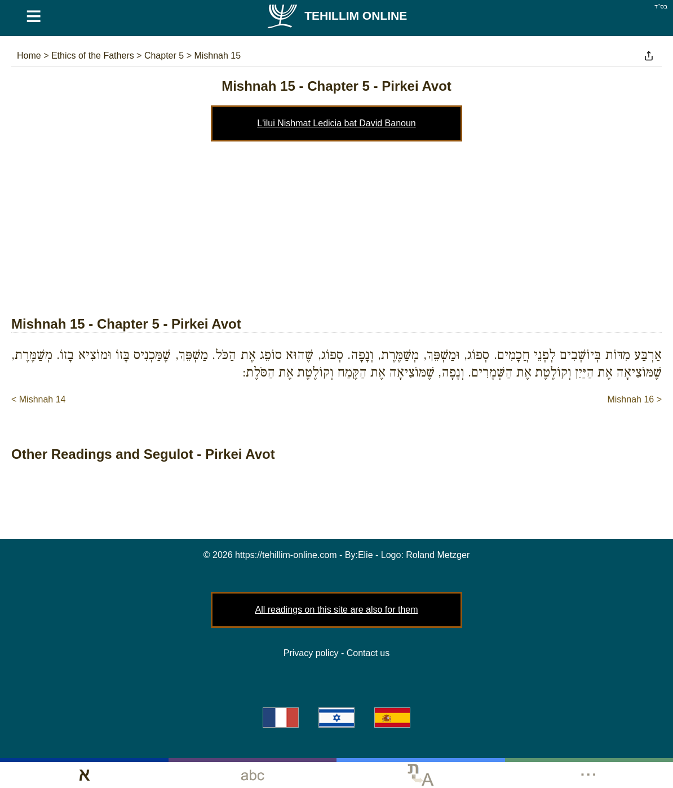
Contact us (368, 653)
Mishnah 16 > (634, 399)
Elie (365, 555)
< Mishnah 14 (38, 399)
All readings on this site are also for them (336, 609)
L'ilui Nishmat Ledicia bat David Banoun (336, 123)
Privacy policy (311, 653)
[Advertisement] (336, 226)
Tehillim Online (336, 15)
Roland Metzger (438, 555)
